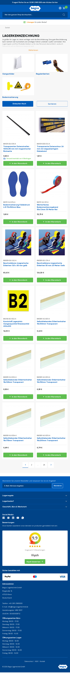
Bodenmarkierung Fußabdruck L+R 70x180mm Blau (16, 206)
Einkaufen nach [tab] (19, 104)
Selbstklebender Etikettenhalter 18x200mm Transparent (51, 439)
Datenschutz (29, 661)
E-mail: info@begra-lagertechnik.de (15, 607)
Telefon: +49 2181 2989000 (12, 603)
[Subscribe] (57, 485)
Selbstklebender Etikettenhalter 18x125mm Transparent (17, 381)
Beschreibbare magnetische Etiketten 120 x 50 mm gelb (15, 264)
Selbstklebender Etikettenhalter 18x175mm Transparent (17, 439)
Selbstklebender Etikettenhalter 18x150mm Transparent (51, 381)
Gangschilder (8, 74)
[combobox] (35, 15)
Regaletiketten (42, 74)
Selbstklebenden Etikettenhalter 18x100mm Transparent (51, 323)
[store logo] (35, 8)
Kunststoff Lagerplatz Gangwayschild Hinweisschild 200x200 (16, 324)
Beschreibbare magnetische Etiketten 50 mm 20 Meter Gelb (51, 264)
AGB (36, 661)
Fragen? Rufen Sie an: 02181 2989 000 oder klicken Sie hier (35, 2)
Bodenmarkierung (10, 97)
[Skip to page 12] (38, 465)
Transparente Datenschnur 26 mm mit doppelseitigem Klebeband (50, 149)
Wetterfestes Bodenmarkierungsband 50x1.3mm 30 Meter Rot (47, 207)
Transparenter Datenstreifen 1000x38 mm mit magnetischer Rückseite (17, 149)
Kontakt (42, 661)
